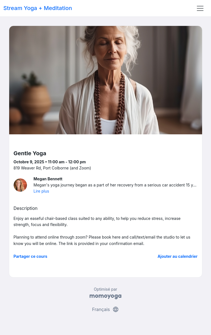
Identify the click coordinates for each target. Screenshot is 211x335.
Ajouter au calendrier (178, 256)
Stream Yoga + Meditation (37, 8)
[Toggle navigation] (200, 8)
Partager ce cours (31, 256)
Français (105, 309)
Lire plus (41, 191)
